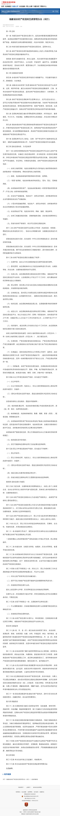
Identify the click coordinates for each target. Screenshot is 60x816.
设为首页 (36, 792)
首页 (2, 6)
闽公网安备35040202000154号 (30, 796)
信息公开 (15, 6)
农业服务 (22, 6)
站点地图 (24, 792)
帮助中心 (43, 6)
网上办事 (29, 6)
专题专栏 (36, 6)
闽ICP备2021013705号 (30, 798)
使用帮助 (30, 792)
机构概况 (8, 6)
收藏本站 (42, 792)
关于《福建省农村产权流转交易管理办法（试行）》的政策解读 (20, 779)
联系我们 (18, 792)
